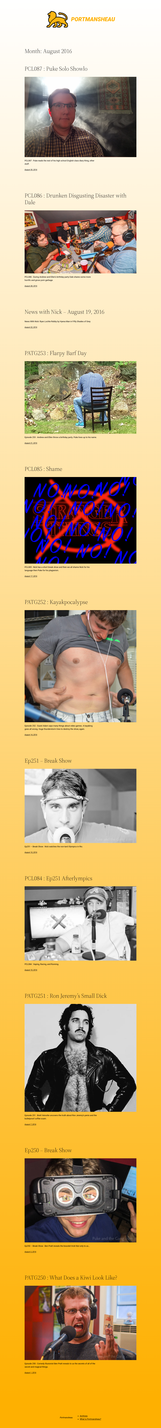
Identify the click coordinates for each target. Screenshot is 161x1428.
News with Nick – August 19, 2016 (64, 311)
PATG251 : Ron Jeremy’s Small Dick (66, 995)
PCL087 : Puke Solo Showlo (56, 68)
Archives (84, 1416)
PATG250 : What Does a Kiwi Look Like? (71, 1277)
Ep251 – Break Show (48, 760)
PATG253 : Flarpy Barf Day (56, 353)
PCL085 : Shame (43, 468)
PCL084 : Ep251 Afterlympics (58, 878)
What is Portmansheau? (90, 1419)
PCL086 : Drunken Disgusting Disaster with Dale (75, 199)
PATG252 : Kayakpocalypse (56, 602)
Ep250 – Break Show (48, 1150)
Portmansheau (66, 1417)
